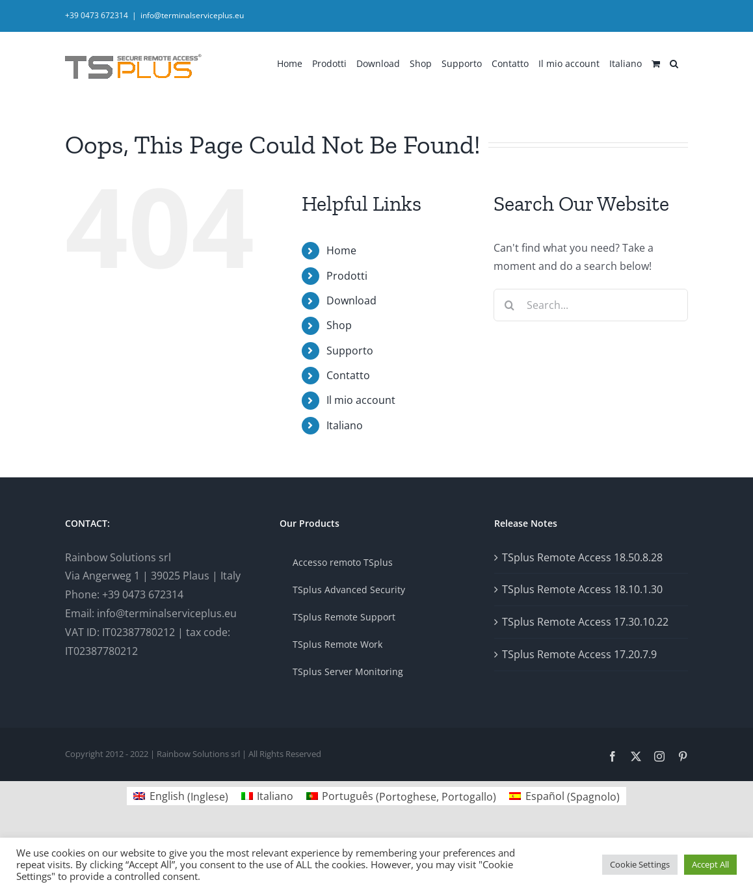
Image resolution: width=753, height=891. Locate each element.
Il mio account (360, 400)
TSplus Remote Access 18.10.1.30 (582, 589)
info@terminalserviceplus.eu (192, 15)
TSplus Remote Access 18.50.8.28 (582, 557)
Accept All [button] (710, 864)
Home (341, 250)
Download (351, 300)
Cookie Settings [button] (640, 864)
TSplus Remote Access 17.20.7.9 (579, 654)
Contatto (348, 375)
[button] (674, 62)
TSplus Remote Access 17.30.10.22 (585, 622)
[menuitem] (625, 62)
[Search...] (591, 305)
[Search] (510, 305)
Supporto (349, 350)
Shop (339, 325)
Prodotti (346, 276)
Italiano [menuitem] (275, 796)
